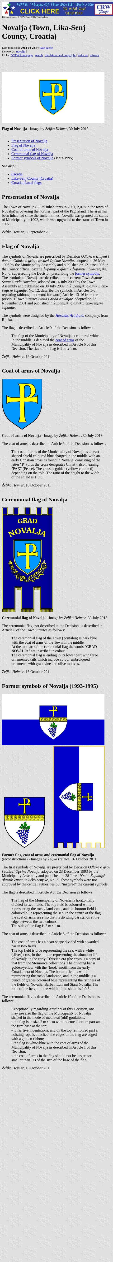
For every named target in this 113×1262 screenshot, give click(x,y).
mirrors (94, 55)
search (39, 55)
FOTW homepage (21, 55)
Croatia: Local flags (26, 183)
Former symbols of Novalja (32, 158)
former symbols (87, 273)
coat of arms (65, 340)
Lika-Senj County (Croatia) (32, 178)
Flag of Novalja (23, 145)
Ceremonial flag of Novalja (32, 154)
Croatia (17, 174)
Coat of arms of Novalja (29, 149)
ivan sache (46, 47)
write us (83, 55)
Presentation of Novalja (29, 141)
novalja (20, 51)
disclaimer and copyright (60, 55)
